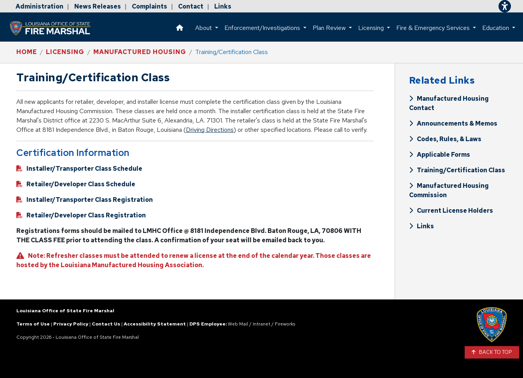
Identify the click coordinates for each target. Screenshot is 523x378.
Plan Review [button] (330, 28)
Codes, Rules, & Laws (445, 139)
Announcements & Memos (453, 123)
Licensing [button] (371, 28)
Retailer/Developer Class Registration (81, 215)
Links (222, 6)
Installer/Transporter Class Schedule (79, 168)
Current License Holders (451, 210)
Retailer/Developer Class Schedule (75, 184)
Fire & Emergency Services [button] (433, 28)
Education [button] (496, 28)
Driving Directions (210, 130)
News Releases (97, 6)
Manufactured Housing (139, 52)
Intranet (261, 324)
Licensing (65, 52)
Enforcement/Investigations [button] (263, 28)
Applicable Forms (439, 154)
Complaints (149, 6)
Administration (39, 6)
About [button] (204, 28)
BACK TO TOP (492, 352)
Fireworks (285, 324)
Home (26, 52)
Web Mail (238, 324)
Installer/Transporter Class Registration (84, 200)
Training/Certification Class (457, 170)
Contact (190, 6)
